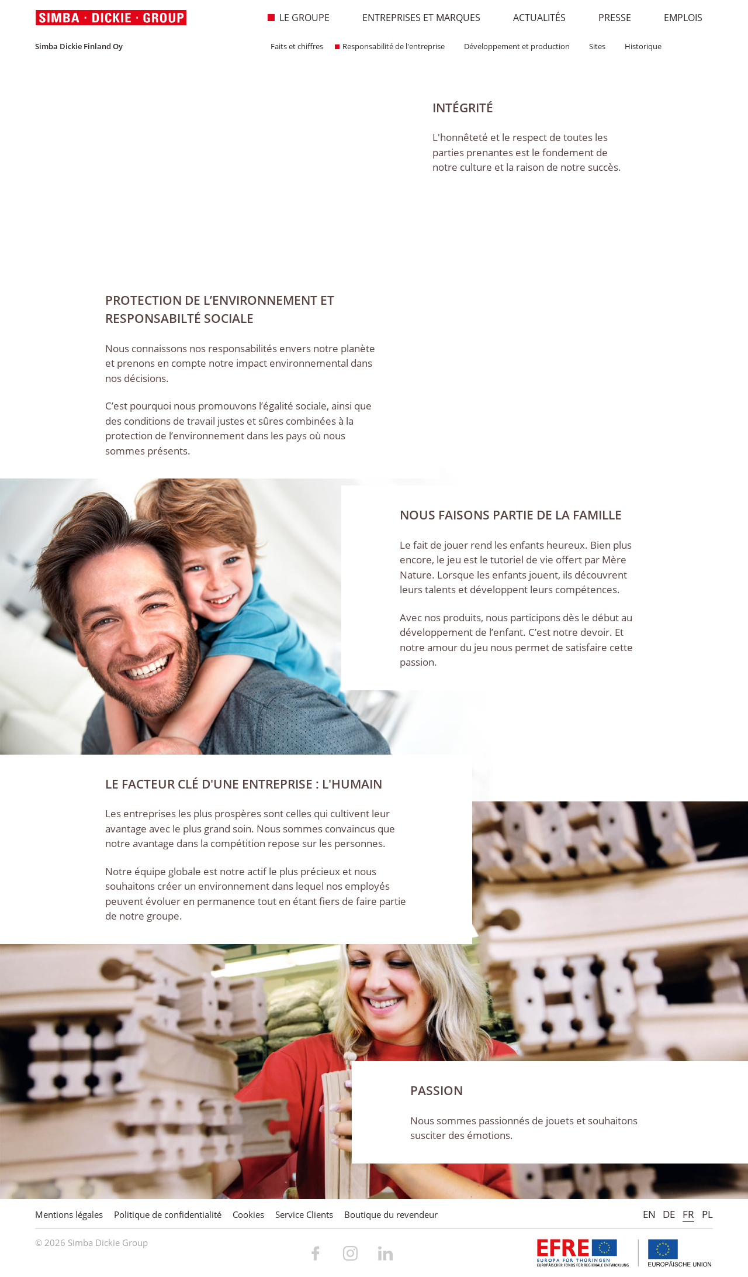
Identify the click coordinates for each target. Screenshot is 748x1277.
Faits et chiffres (293, 46)
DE (669, 1214)
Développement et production (513, 46)
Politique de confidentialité (167, 1214)
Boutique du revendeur (391, 1214)
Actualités (533, 17)
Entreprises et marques (415, 17)
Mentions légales (69, 1214)
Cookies (248, 1214)
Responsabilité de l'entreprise (390, 46)
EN (649, 1214)
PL (707, 1214)
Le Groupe (298, 17)
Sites (593, 46)
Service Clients (304, 1214)
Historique (639, 46)
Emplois (677, 17)
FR (688, 1214)
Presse (608, 17)
